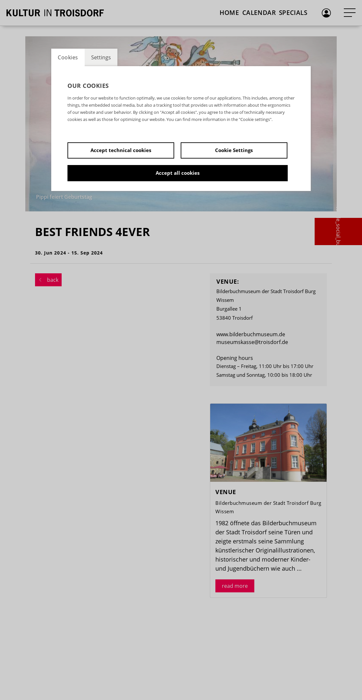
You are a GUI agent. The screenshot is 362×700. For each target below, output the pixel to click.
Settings (101, 57)
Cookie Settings (234, 150)
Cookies (68, 57)
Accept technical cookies (120, 150)
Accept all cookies (177, 173)
